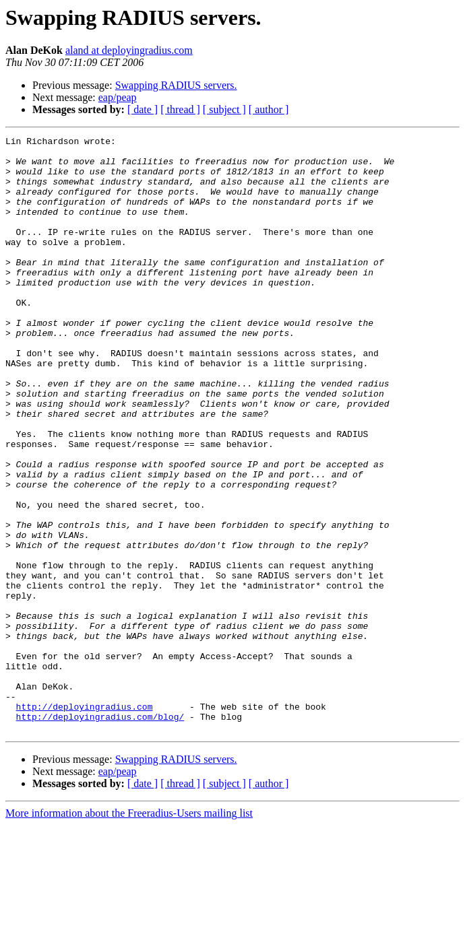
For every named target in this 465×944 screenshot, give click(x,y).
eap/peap (117, 97)
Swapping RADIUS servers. (176, 85)
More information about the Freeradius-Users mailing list (129, 932)
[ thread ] (180, 109)
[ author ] (269, 109)
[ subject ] (224, 109)
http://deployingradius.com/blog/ (100, 834)
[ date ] (142, 109)
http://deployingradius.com (84, 821)
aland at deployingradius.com (129, 50)
